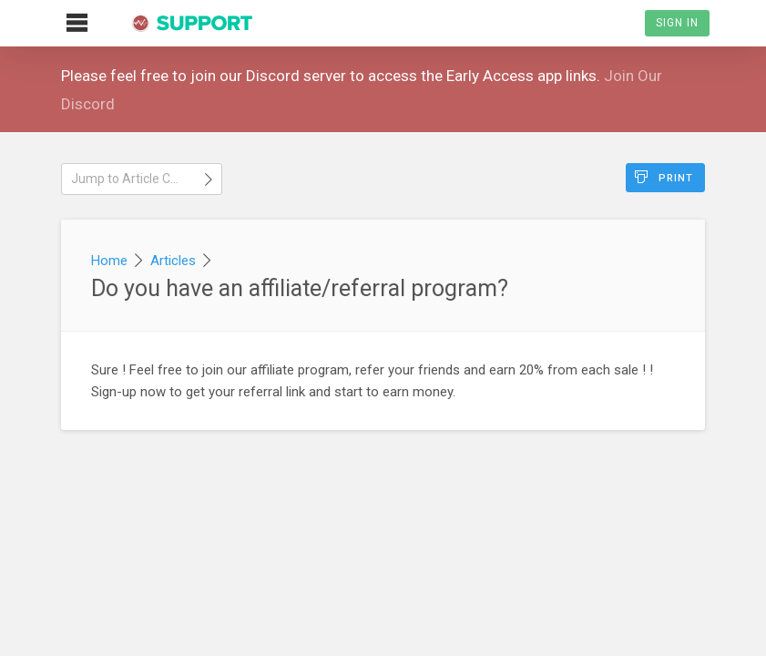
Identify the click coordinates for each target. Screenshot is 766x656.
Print (664, 177)
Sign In (677, 22)
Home (109, 260)
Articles (173, 260)
